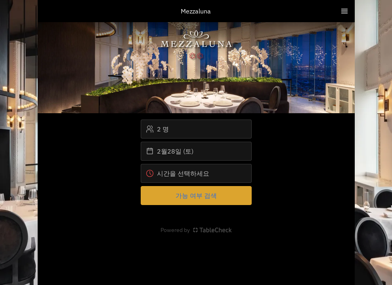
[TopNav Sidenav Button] (344, 11)
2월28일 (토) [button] (169, 151)
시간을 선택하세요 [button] (177, 173)
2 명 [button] (157, 129)
